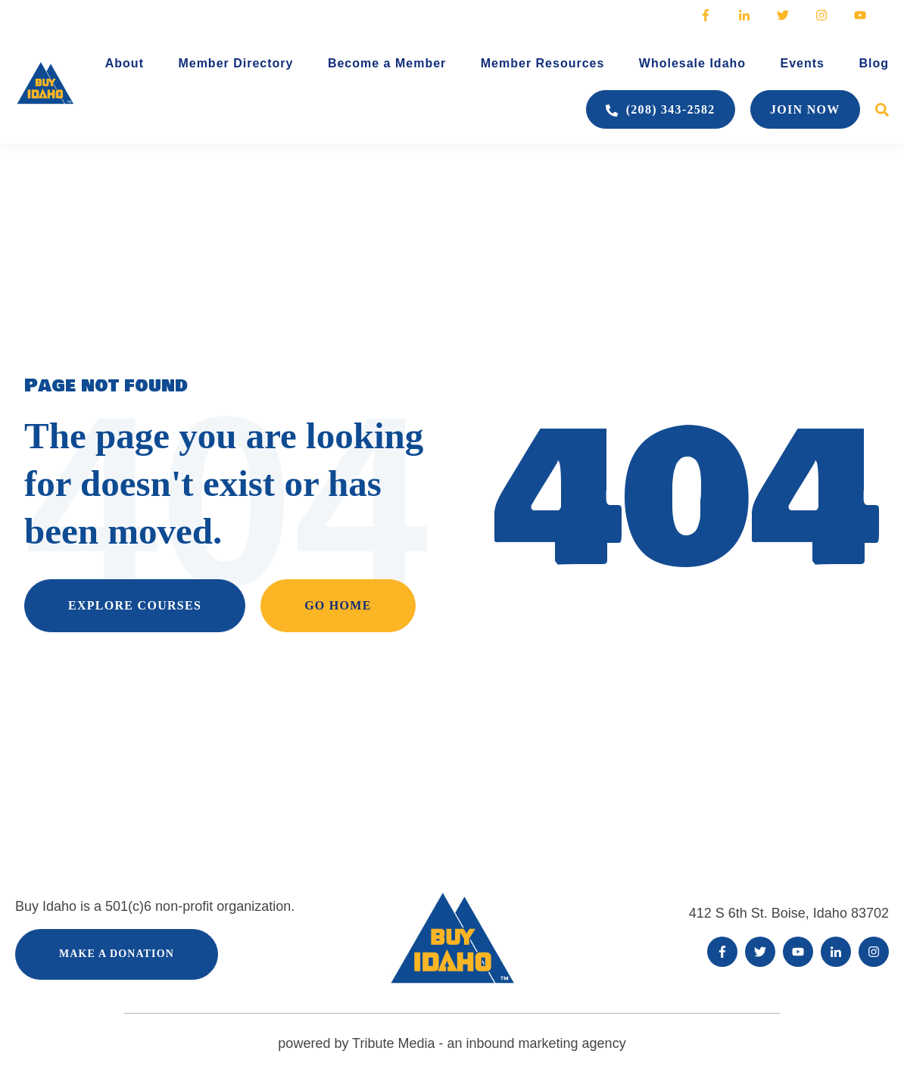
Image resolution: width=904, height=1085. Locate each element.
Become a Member (387, 63)
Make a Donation (116, 953)
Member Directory (235, 63)
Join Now (805, 109)
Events (803, 63)
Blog (874, 63)
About (124, 63)
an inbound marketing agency (534, 1043)
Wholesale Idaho (692, 63)
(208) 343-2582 (660, 110)
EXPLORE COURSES (134, 605)
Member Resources (543, 63)
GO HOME (338, 605)
